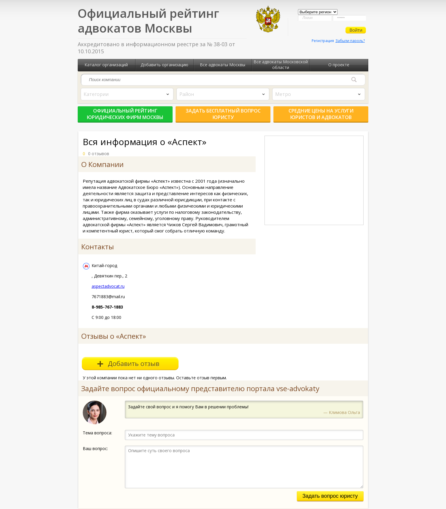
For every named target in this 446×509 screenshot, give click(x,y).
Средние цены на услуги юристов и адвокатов (321, 114)
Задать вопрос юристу (330, 496)
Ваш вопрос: (95, 448)
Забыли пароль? (350, 40)
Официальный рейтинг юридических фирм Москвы (125, 114)
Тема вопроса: (97, 433)
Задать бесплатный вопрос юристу (223, 114)
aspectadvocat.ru (108, 286)
